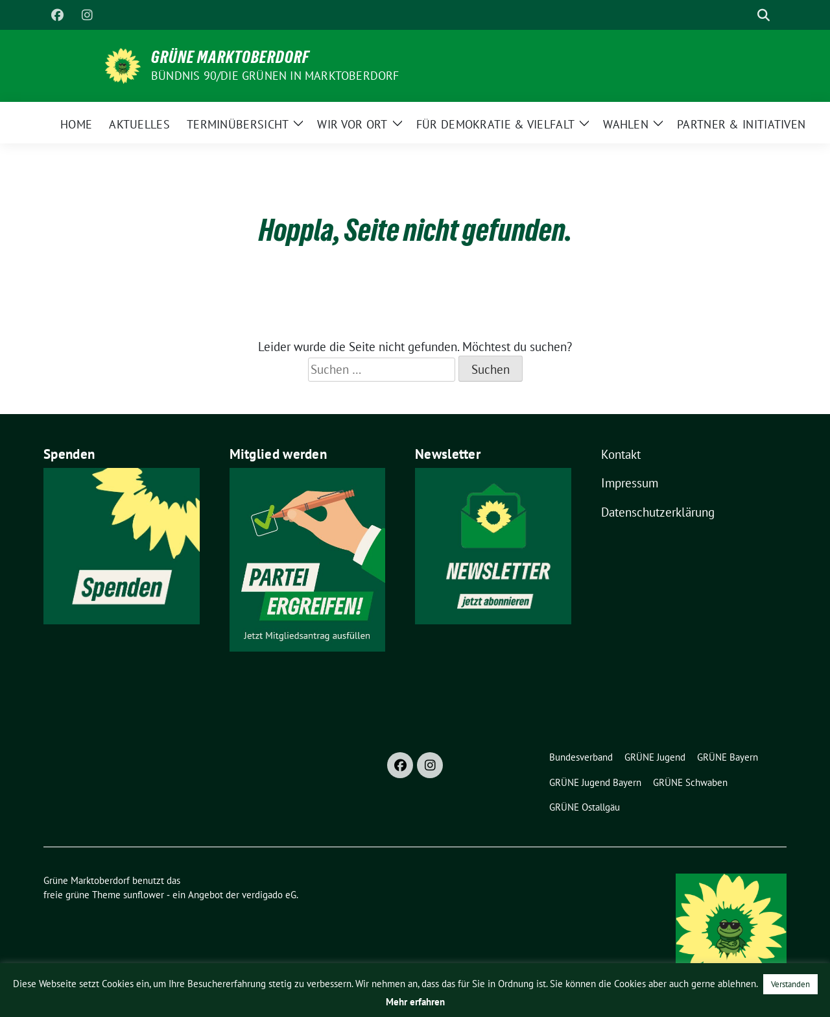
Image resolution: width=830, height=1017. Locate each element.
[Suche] (745, 15)
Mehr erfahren (415, 1002)
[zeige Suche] (763, 15)
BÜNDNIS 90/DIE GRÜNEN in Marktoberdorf (275, 75)
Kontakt (621, 454)
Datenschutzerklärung (658, 512)
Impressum (629, 483)
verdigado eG (269, 894)
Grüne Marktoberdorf (230, 57)
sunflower (143, 894)
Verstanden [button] (790, 984)
